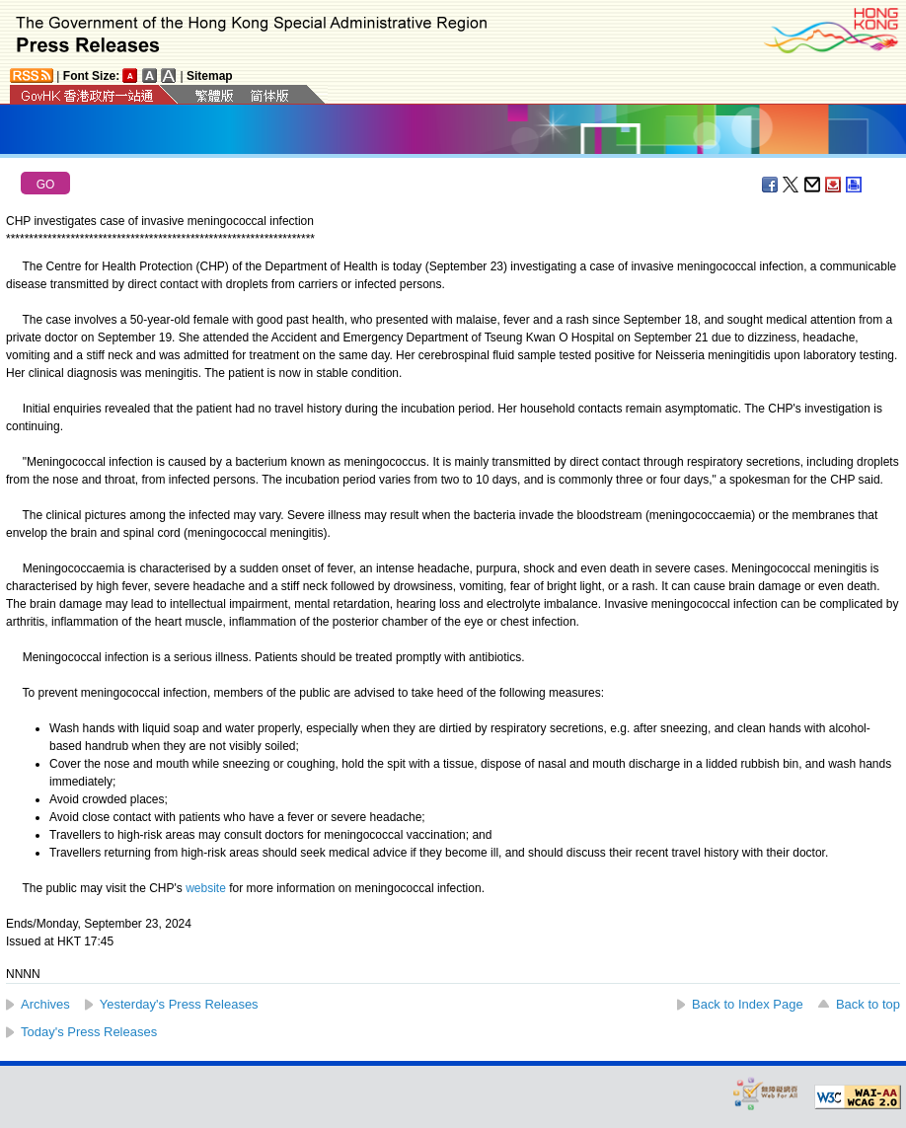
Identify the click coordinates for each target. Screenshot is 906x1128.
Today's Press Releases (89, 1031)
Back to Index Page (747, 1004)
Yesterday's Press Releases (179, 1004)
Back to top (868, 1004)
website (206, 888)
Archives (45, 1004)
